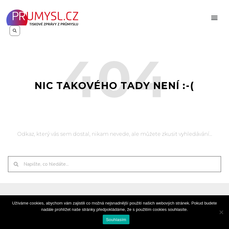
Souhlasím (116, 219)
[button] (214, 17)
